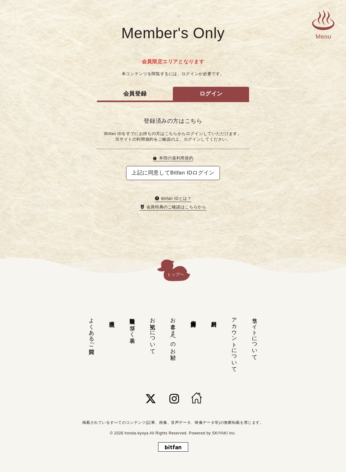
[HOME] (196, 398)
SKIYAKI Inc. (224, 433)
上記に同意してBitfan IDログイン (173, 173)
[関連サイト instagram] (174, 398)
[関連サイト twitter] (151, 398)
